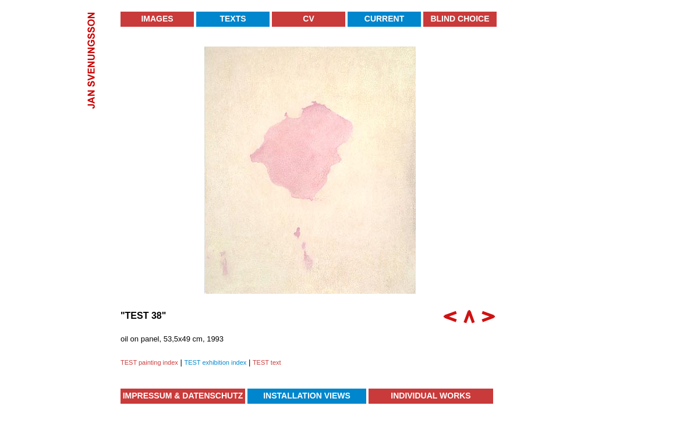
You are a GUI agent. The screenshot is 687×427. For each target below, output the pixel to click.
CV (308, 18)
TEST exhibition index (215, 362)
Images (157, 18)
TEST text (267, 362)
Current (384, 18)
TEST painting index (149, 362)
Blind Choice (459, 18)
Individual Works (430, 395)
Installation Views (306, 395)
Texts (232, 18)
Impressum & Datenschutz (183, 395)
